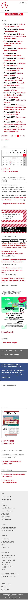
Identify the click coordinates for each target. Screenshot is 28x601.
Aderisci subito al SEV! (11, 355)
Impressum (20, 594)
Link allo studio (8, 332)
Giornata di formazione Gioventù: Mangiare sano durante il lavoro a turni (13, 281)
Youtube (6, 590)
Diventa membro (14, 14)
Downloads (5, 547)
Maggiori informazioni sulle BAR (14, 204)
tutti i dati (6, 169)
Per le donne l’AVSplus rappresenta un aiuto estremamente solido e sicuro (15, 107)
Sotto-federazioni (7, 511)
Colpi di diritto (5, 539)
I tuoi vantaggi (6, 500)
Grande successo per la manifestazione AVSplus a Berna (15, 36)
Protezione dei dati (13, 596)
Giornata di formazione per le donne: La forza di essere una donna (11, 270)
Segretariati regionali (8, 508)
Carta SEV (4, 505)
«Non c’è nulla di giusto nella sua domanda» (13, 44)
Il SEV (3, 502)
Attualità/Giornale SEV (8, 528)
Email (3, 569)
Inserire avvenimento (10, 171)
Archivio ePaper (8, 444)
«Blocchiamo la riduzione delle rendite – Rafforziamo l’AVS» (15, 95)
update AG (13, 597)
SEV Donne (5, 513)
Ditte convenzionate (7, 541)
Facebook (7, 587)
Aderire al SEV (6, 497)
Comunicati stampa (7, 530)
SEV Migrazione (6, 519)
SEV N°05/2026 (8, 441)
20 (10, 162)
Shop (3, 544)
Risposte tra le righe (10, 343)
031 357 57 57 (8, 565)
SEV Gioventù (5, 516)
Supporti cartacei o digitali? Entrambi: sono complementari (14, 129)
